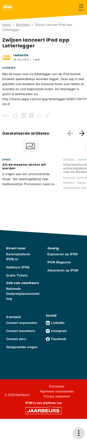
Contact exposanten (21, 322)
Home (6, 24)
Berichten (23, 24)
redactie (20, 55)
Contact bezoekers (20, 331)
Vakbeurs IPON (17, 267)
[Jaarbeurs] (44, 410)
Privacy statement (57, 396)
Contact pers (16, 339)
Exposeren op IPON (62, 254)
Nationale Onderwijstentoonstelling (23, 293)
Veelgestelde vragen (21, 347)
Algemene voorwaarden (57, 391)
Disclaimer (57, 386)
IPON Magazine (59, 262)
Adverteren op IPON (62, 270)
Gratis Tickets (17, 275)
